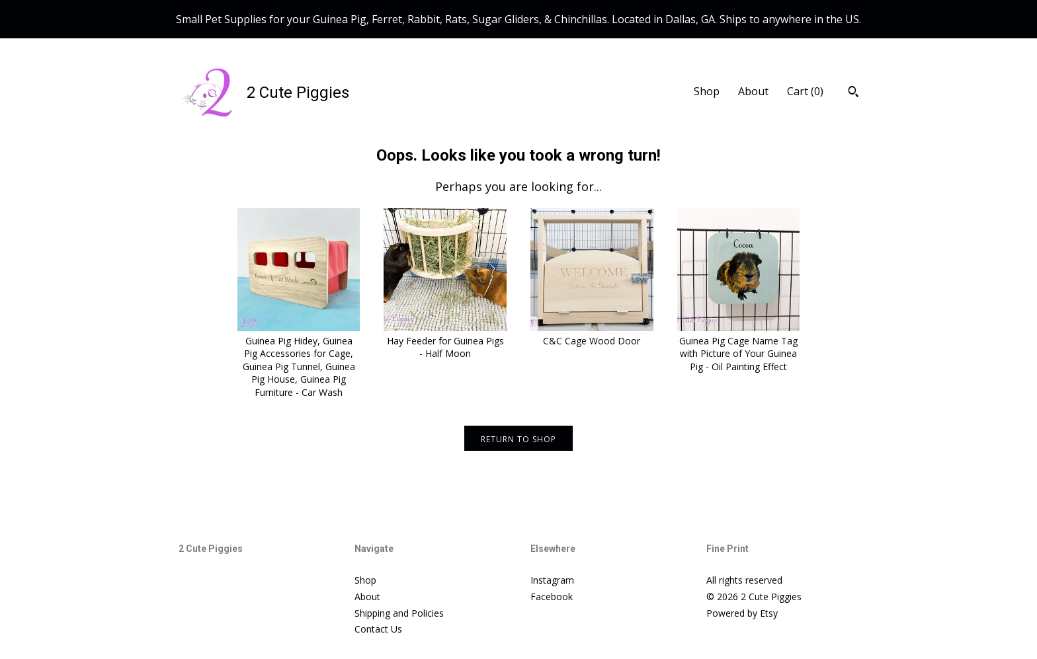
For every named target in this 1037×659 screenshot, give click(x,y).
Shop (707, 91)
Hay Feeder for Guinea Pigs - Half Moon (445, 340)
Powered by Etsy (742, 613)
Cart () (805, 91)
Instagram (552, 580)
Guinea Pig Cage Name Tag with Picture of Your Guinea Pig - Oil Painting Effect (738, 347)
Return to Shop (518, 439)
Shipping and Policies (399, 613)
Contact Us (378, 629)
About (753, 91)
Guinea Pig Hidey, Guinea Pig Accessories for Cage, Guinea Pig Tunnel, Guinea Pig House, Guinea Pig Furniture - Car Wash (298, 360)
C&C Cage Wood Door (591, 334)
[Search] (853, 93)
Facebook (551, 596)
